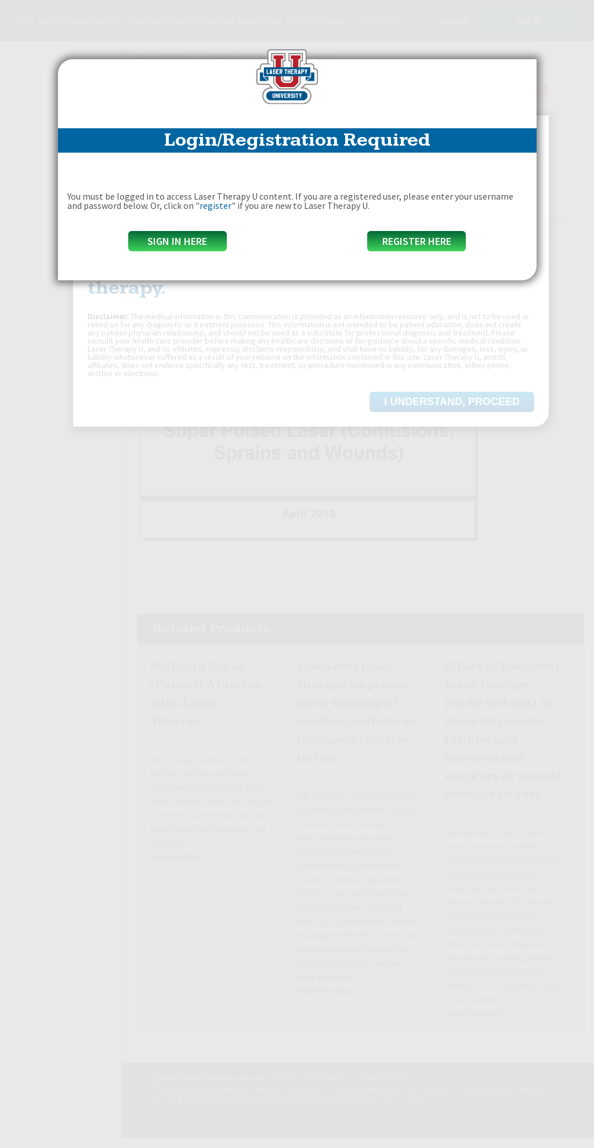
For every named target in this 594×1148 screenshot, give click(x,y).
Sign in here (177, 241)
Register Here (416, 241)
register (215, 205)
